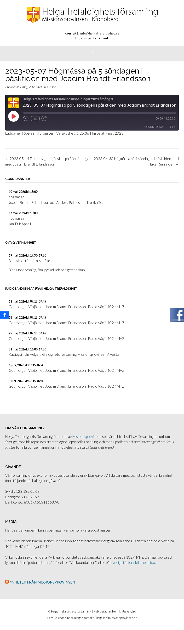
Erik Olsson (48, 87)
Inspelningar (74, 617)
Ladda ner (13, 133)
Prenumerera (153, 127)
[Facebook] (4, 315)
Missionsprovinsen (86, 436)
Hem (50, 617)
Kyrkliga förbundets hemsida (132, 562)
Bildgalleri (100, 617)
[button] (92, 53)
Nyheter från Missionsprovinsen (42, 582)
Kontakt (88, 617)
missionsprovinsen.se (122, 617)
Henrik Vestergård (124, 611)
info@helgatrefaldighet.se (100, 33)
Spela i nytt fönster (39, 133)
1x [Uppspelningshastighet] (35, 118)
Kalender (60, 617)
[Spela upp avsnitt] (13, 116)
